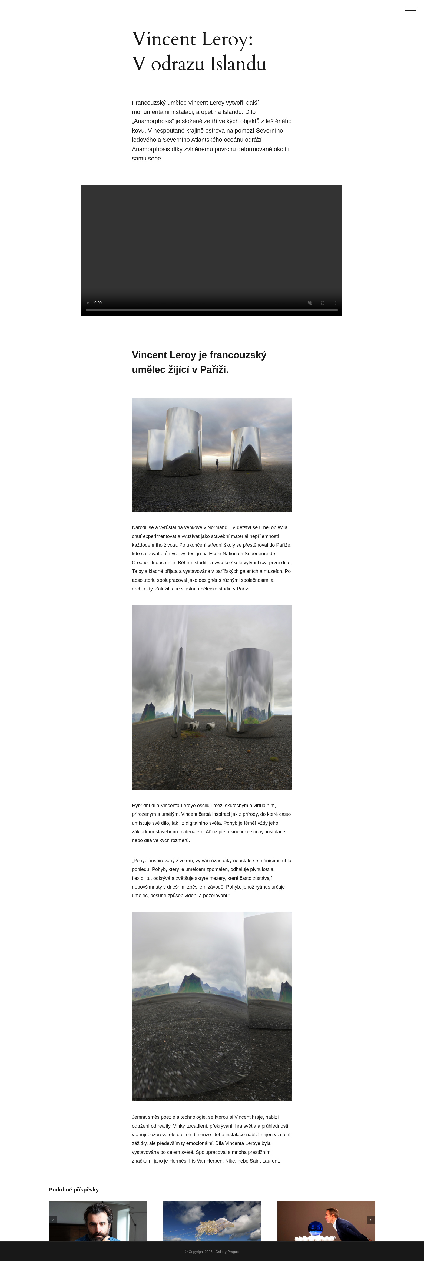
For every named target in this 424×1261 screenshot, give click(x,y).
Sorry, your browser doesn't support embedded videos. (211, 250)
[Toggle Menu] (410, 8)
